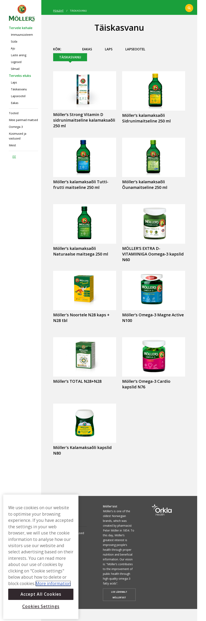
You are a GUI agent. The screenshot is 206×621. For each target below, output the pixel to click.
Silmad (15, 69)
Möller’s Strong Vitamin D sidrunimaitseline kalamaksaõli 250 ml (84, 120)
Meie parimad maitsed (23, 120)
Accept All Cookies (40, 594)
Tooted (13, 113)
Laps (14, 82)
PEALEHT (58, 10)
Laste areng (18, 55)
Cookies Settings (40, 606)
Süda (14, 41)
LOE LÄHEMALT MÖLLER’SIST (119, 594)
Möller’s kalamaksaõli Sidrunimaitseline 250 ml (146, 118)
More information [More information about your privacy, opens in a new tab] (53, 583)
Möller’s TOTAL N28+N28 (77, 381)
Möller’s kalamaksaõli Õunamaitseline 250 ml (144, 184)
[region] (40, 557)
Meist (12, 145)
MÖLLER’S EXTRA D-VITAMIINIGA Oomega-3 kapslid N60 (153, 254)
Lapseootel (18, 96)
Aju (13, 48)
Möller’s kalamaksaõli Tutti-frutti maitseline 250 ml (80, 184)
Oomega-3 (16, 127)
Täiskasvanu (19, 89)
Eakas (14, 103)
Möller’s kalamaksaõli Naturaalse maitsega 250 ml (80, 251)
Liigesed (16, 62)
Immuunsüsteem (22, 35)
